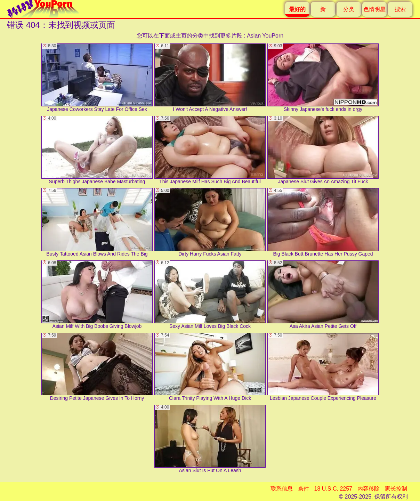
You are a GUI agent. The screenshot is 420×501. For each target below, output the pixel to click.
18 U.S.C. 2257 (333, 489)
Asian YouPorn (265, 36)
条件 (303, 489)
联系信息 (281, 489)
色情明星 (374, 9)
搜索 (400, 9)
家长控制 (396, 489)
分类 (348, 9)
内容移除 (368, 489)
